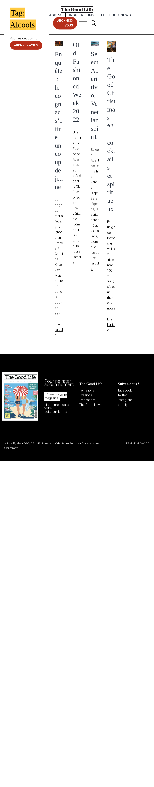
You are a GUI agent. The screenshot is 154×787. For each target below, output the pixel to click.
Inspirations (81, 15)
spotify (123, 405)
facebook (125, 390)
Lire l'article (59, 329)
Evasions (53, 15)
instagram (125, 400)
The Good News (115, 15)
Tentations (86, 390)
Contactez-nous (90, 443)
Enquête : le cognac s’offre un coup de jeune (59, 120)
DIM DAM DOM (143, 443)
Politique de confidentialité (53, 443)
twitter (122, 395)
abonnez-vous (65, 23)
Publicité (74, 443)
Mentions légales (11, 443)
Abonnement (11, 447)
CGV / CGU (29, 443)
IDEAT (129, 443)
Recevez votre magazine (55, 396)
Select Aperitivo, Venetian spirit (95, 95)
